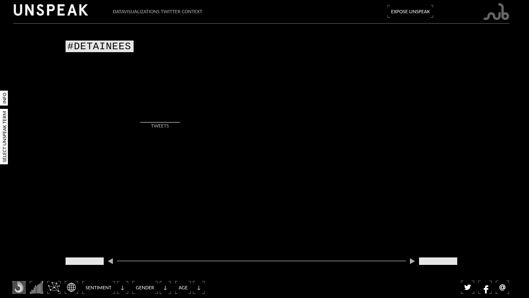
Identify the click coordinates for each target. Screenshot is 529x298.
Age (183, 287)
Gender (145, 287)
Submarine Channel (496, 11)
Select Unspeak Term (4, 136)
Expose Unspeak (410, 11)
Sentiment (98, 287)
